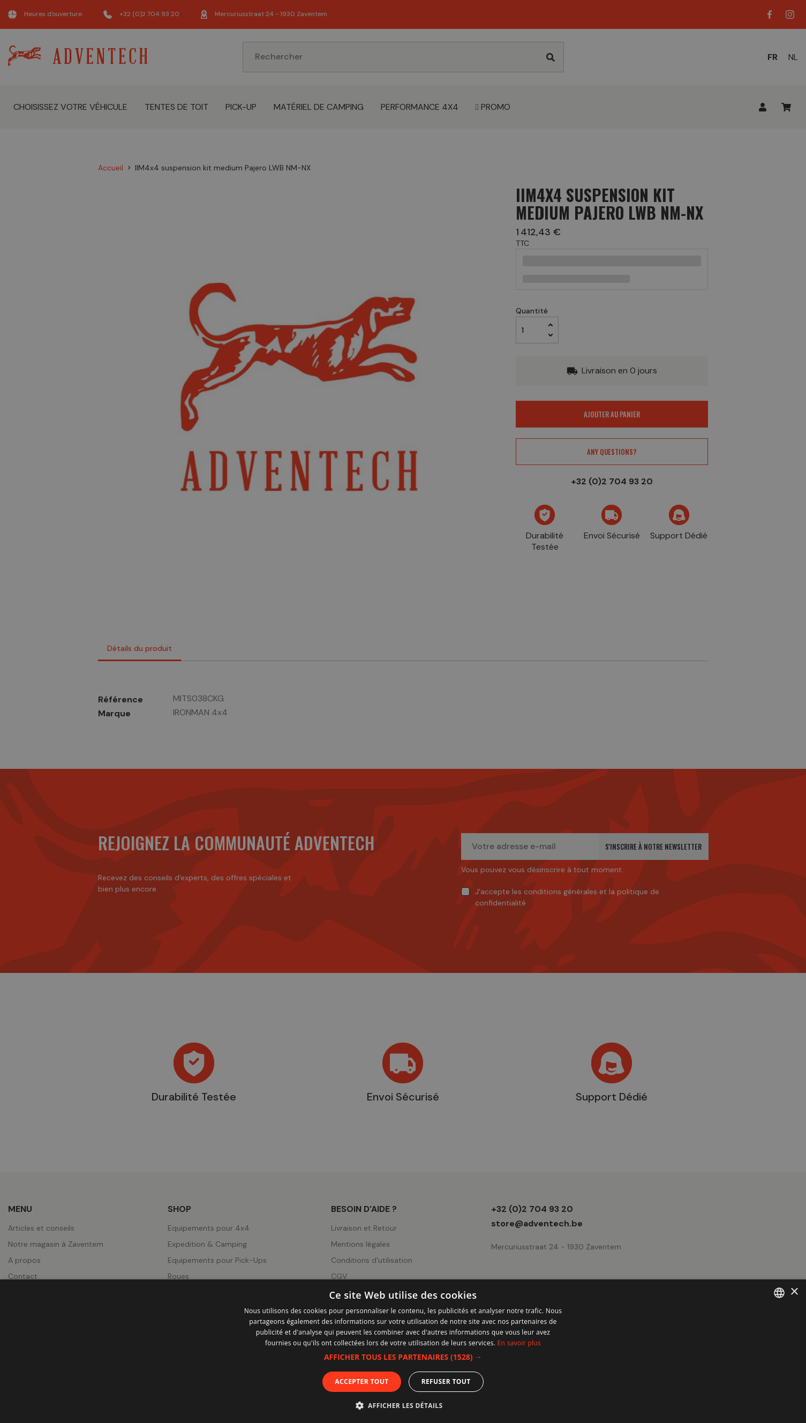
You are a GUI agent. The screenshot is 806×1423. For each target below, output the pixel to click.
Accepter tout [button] (361, 1381)
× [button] (794, 1292)
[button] (403, 1357)
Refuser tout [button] (446, 1381)
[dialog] (403, 711)
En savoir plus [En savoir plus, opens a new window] (519, 1342)
